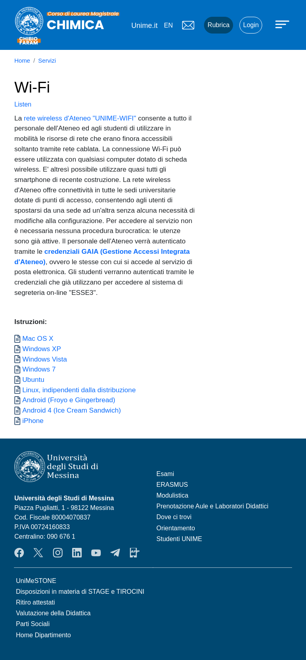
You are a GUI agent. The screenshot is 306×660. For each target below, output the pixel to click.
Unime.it (144, 26)
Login (251, 25)
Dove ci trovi (174, 517)
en (168, 25)
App (134, 552)
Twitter (38, 552)
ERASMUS (172, 484)
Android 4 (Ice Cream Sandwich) (71, 410)
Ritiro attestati (35, 602)
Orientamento (176, 528)
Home (22, 60)
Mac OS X (37, 338)
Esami (165, 473)
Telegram (115, 552)
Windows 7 (39, 369)
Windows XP (41, 349)
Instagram (58, 552)
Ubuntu (33, 379)
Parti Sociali (32, 623)
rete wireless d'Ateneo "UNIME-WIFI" (80, 118)
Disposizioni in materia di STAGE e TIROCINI (80, 591)
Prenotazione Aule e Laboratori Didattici (213, 506)
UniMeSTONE (36, 580)
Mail (188, 25)
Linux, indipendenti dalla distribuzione (79, 390)
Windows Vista (44, 359)
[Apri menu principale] (283, 24)
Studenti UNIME (179, 539)
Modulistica (172, 495)
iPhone (32, 421)
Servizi (47, 60)
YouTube (96, 552)
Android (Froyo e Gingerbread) (68, 400)
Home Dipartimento (43, 635)
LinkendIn (77, 552)
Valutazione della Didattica (53, 613)
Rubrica (219, 25)
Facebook (19, 552)
